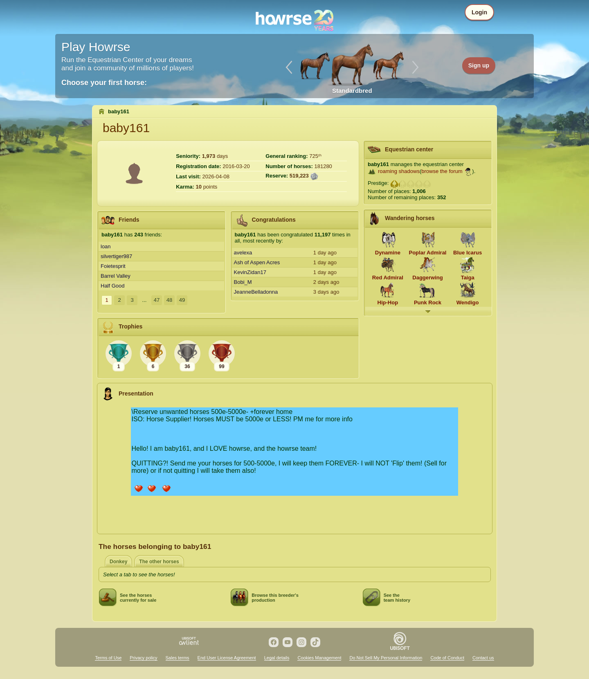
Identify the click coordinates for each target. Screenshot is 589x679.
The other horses (159, 561)
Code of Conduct (447, 657)
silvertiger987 (116, 256)
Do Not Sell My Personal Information (385, 657)
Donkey (118, 561)
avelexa (243, 253)
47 (157, 300)
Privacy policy (143, 657)
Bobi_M (243, 282)
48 (169, 300)
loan (106, 246)
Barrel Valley (115, 276)
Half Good (113, 286)
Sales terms (177, 657)
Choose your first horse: (104, 83)
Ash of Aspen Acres (257, 262)
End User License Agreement (227, 657)
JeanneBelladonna (256, 292)
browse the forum (441, 171)
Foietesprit (113, 266)
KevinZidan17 (250, 272)
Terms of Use (108, 657)
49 (182, 300)
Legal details (277, 657)
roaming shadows (399, 171)
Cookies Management (319, 657)
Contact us (483, 657)
